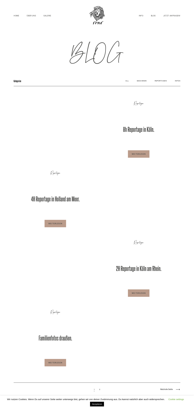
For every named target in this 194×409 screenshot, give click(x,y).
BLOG (153, 16)
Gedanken (142, 81)
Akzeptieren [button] (97, 404)
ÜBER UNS (31, 16)
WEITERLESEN (139, 154)
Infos (178, 81)
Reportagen (161, 81)
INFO (141, 16)
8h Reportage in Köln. (138, 129)
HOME (16, 16)
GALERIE (47, 16)
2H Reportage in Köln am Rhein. (138, 268)
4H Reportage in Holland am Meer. (55, 199)
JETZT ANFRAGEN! (171, 16)
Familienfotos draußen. (55, 338)
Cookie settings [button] (176, 399)
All (127, 81)
